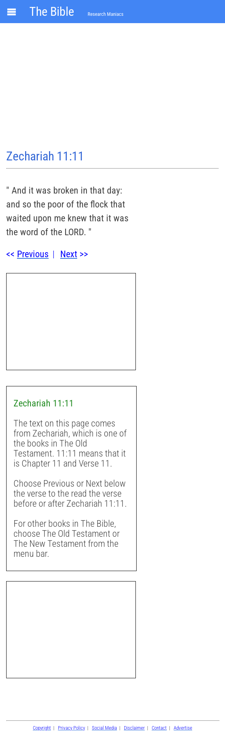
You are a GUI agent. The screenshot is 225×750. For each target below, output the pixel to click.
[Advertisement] (112, 87)
